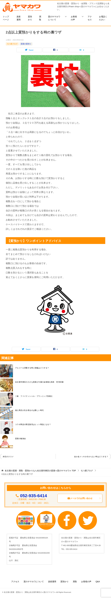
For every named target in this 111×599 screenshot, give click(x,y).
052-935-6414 (33, 495)
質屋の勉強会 (20, 439)
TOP (40, 470)
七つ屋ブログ (12, 44)
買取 (40, 18)
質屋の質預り (26, 44)
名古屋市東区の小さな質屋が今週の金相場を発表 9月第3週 (39, 382)
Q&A (98, 581)
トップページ (6, 18)
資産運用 (19, 18)
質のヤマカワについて (54, 18)
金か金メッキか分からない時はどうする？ (91, 457)
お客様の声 (74, 18)
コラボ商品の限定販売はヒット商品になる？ (33, 424)
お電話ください (103, 18)
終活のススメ (8, 457)
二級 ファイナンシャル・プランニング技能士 (34, 396)
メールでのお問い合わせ (84, 498)
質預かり (30, 18)
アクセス (90, 18)
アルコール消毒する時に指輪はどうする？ (32, 368)
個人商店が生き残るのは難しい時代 (29, 410)
